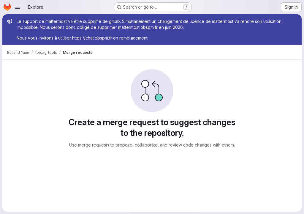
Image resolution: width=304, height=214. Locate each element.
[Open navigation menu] (17, 7)
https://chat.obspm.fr (92, 37)
